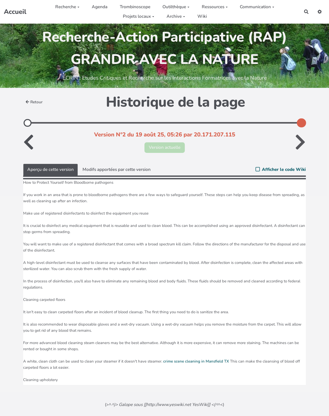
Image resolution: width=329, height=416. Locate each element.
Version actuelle (164, 147)
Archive (176, 16)
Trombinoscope (135, 7)
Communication (257, 7)
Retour (34, 102)
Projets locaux (138, 16)
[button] (319, 12)
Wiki (202, 16)
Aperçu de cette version (50, 169)
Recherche (67, 7)
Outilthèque (175, 7)
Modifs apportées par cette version (117, 169)
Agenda (99, 7)
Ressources (215, 7)
